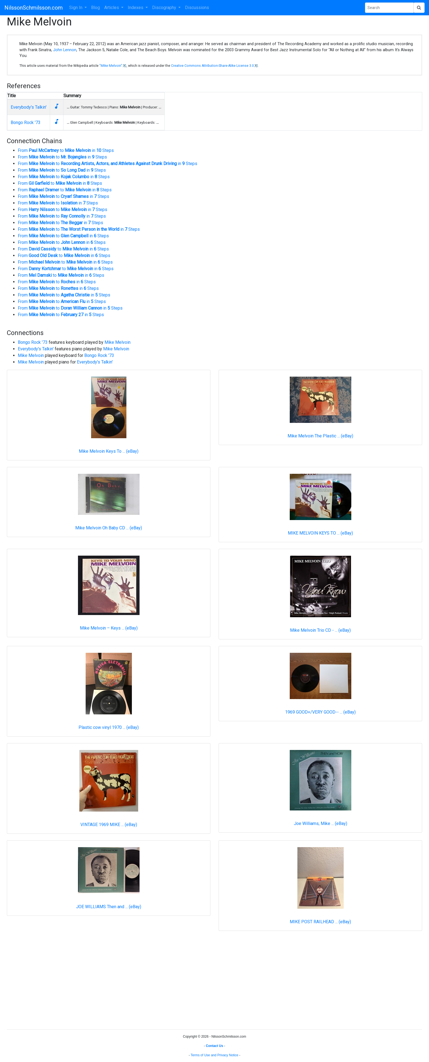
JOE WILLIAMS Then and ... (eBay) (108, 906)
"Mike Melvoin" (110, 66)
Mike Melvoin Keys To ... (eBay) (108, 451)
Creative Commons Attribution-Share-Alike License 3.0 (212, 66)
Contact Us (214, 1046)
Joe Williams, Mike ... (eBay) (320, 823)
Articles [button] (112, 7)
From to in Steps (66, 150)
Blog (95, 7)
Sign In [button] (76, 7)
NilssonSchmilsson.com (33, 7)
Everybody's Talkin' (29, 107)
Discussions (197, 7)
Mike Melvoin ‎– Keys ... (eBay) (109, 628)
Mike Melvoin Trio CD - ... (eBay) (320, 630)
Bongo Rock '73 (25, 122)
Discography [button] (164, 7)
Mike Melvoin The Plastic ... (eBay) (320, 435)
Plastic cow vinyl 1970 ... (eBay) (109, 727)
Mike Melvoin (118, 342)
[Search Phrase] (389, 7)
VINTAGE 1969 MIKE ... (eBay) (108, 824)
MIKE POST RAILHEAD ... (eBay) (320, 921)
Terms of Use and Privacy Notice (214, 1055)
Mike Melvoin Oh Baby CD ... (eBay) (108, 527)
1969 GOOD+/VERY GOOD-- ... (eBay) (320, 712)
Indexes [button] (136, 7)
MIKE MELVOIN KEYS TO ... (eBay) (320, 533)
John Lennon (64, 50)
